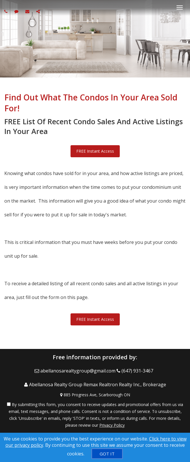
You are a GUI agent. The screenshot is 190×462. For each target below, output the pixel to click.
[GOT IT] (107, 453)
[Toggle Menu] (180, 7)
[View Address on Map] (95, 394)
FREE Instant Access (95, 151)
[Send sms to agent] (17, 11)
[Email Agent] (76, 371)
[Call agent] (6, 11)
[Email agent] (28, 11)
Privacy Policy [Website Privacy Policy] (112, 425)
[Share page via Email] (38, 11)
